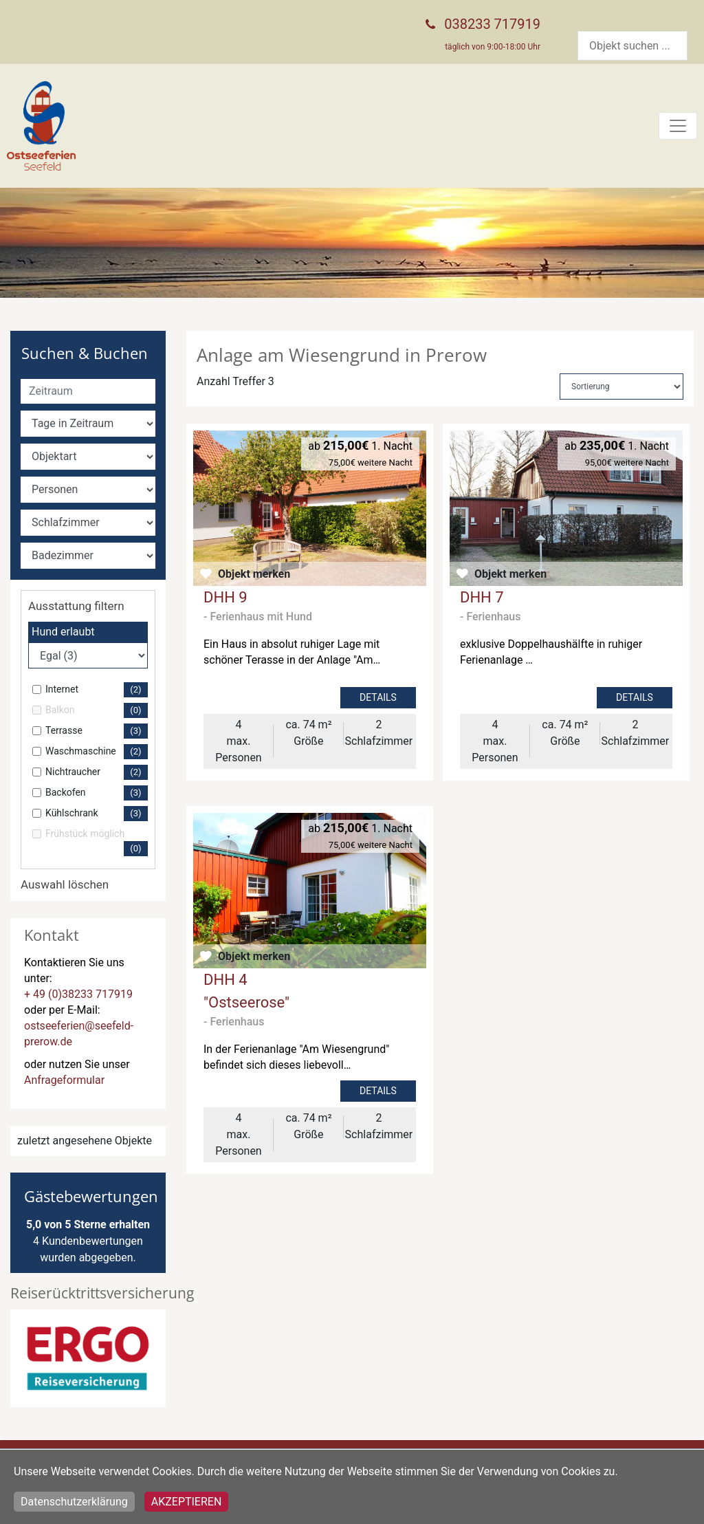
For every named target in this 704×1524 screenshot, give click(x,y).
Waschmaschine (96, 751)
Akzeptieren (186, 1501)
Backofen (96, 793)
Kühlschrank (96, 813)
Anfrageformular (64, 1080)
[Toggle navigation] (678, 126)
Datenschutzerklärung (74, 1501)
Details (378, 697)
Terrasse (96, 731)
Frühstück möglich (96, 842)
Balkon (96, 710)
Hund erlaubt (63, 631)
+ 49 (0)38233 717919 (78, 994)
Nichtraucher (96, 772)
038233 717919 (492, 24)
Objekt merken (254, 573)
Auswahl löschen (65, 884)
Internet (96, 689)
